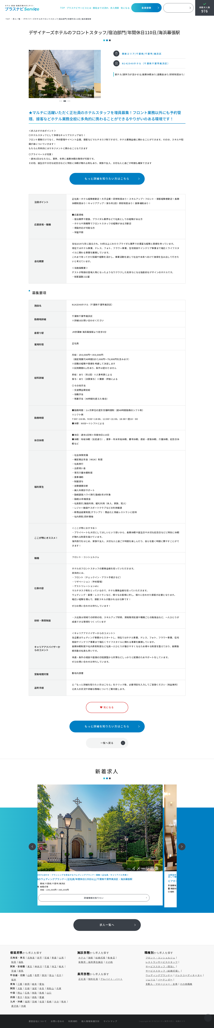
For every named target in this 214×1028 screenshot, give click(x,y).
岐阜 (34, 984)
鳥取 (34, 993)
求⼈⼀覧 (17, 19)
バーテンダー (165, 979)
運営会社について (38, 1021)
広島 (27, 993)
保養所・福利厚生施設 (90, 962)
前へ (30, 844)
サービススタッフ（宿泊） (160, 966)
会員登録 (146, 7)
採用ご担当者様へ (178, 7)
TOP (62, 7)
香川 (20, 997)
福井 (13, 979)
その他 (109, 962)
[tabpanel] (65, 74)
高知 (27, 997)
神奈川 (38, 966)
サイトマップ (110, 1021)
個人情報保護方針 (90, 1021)
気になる (125, 7)
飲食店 (111, 957)
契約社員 (93, 979)
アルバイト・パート (111, 979)
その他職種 (186, 984)
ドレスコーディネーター (188, 975)
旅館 (90, 957)
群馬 (21, 971)
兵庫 (58, 988)
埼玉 (54, 966)
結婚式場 (100, 957)
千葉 (46, 966)
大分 (56, 1001)
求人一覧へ (107, 925)
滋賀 (34, 988)
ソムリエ (151, 979)
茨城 (13, 971)
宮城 (46, 957)
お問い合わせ (57, 1021)
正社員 (82, 979)
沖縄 (23, 1006)
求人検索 (114, 7)
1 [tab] (60, 101)
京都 (27, 988)
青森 (54, 957)
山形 (61, 957)
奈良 (41, 988)
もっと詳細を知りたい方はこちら (107, 178)
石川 (59, 975)
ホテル (82, 957)
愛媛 (41, 997)
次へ (180, 844)
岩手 (39, 957)
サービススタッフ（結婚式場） (163, 971)
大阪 (20, 988)
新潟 (44, 975)
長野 (37, 975)
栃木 (61, 966)
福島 (21, 962)
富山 (51, 975)
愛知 (41, 984)
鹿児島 (15, 1006)
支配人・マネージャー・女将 (162, 984)
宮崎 (34, 1001)
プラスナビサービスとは (79, 7)
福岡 (27, 1001)
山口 (49, 993)
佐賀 (42, 1001)
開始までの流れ (100, 7)
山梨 (29, 975)
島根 (41, 993)
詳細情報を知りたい (107, 897)
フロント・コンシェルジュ (160, 957)
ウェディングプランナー (159, 975)
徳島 (34, 997)
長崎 (49, 1001)
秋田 (13, 962)
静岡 (27, 984)
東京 (29, 966)
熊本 (63, 1001)
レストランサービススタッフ (162, 962)
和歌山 (50, 988)
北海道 (31, 957)
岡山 (20, 993)
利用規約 (72, 1021)
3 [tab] (68, 101)
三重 (20, 984)
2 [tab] (64, 101)
